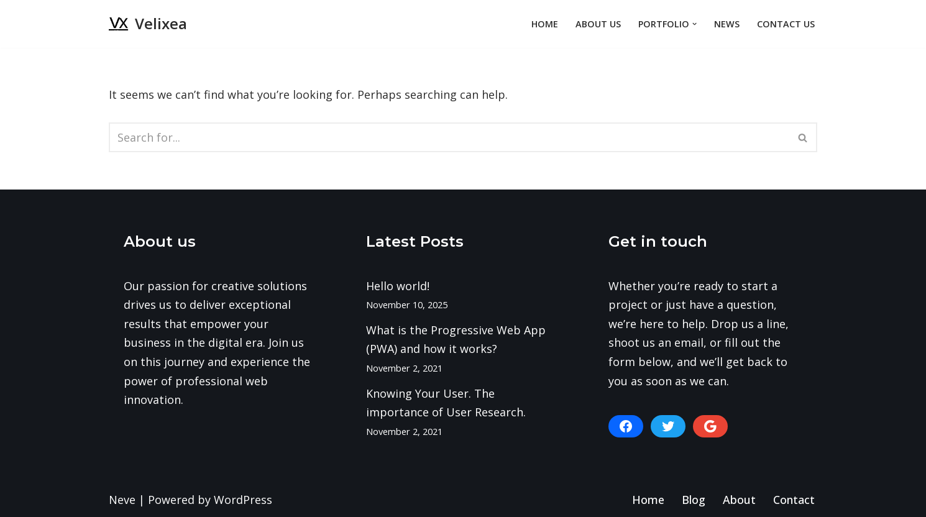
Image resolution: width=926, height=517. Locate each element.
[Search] (449, 137)
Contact (794, 499)
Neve (122, 499)
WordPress (243, 499)
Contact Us (786, 24)
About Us (598, 24)
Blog (693, 499)
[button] (694, 24)
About (739, 499)
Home (544, 24)
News (727, 24)
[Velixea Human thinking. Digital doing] (148, 24)
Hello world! (397, 285)
